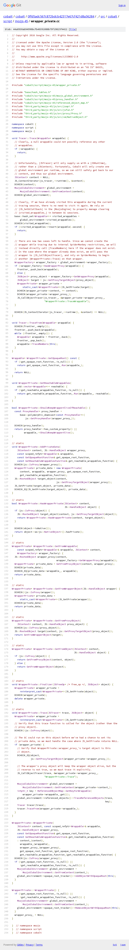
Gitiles (20, 944)
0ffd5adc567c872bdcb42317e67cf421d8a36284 (61, 16)
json (123, 944)
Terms (39, 944)
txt (115, 944)
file (72, 29)
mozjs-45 (21, 21)
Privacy (29, 944)
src (103, 16)
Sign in (122, 5)
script (7, 21)
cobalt (8, 16)
